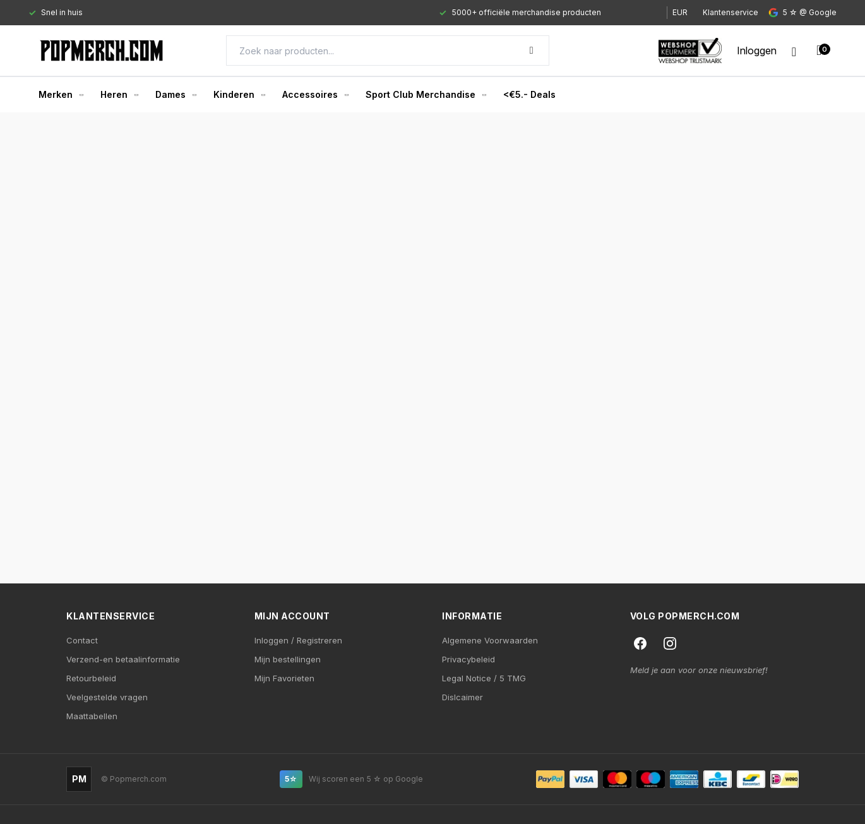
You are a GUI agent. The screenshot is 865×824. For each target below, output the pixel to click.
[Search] (387, 50)
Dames (175, 94)
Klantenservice (730, 12)
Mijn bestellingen (287, 659)
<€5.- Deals (529, 94)
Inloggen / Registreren (298, 640)
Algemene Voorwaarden (490, 640)
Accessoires (315, 94)
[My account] (757, 50)
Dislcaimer (462, 697)
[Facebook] (640, 643)
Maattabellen (91, 716)
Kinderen (239, 94)
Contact (82, 640)
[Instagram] (670, 643)
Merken (61, 94)
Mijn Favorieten (284, 678)
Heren (119, 94)
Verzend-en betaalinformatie (123, 659)
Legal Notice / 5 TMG (484, 678)
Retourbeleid (91, 678)
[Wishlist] (794, 50)
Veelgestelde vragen (107, 697)
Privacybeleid (468, 659)
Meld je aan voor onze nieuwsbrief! (699, 670)
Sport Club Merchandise (426, 94)
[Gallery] (336, 12)
